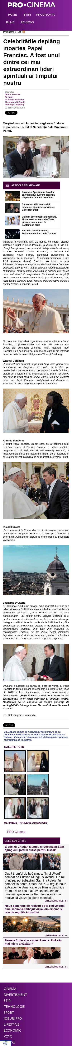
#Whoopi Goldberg (14, 104)
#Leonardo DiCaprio (15, 102)
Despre (10, 1042)
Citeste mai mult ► (56, 901)
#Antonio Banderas (14, 99)
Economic (12, 1030)
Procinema (8, 32)
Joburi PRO (13, 1018)
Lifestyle (11, 1024)
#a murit (9, 97)
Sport (9, 1012)
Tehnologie (14, 1006)
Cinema (10, 988)
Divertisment (15, 994)
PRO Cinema (16, 831)
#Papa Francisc (13, 94)
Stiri (19, 32)
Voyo (8, 1036)
